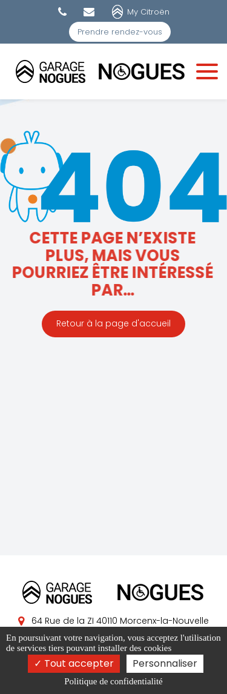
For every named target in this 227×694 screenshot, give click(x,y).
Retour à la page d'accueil (113, 324)
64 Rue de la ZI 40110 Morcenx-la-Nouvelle (113, 621)
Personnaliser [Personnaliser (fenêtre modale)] (165, 663)
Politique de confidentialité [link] (113, 681)
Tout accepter (74, 663)
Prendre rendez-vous (119, 32)
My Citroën (148, 12)
